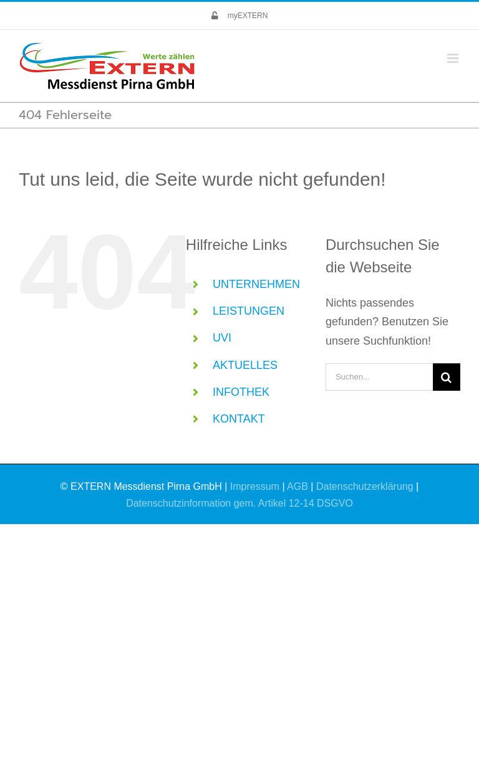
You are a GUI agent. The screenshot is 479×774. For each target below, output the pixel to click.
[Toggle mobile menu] (453, 58)
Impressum (254, 486)
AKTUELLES (245, 365)
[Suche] (446, 377)
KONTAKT (239, 419)
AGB (297, 486)
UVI (222, 338)
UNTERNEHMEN (256, 284)
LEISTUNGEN (248, 311)
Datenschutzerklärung (365, 486)
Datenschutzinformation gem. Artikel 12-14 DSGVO (239, 503)
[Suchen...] (379, 377)
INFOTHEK (241, 392)
